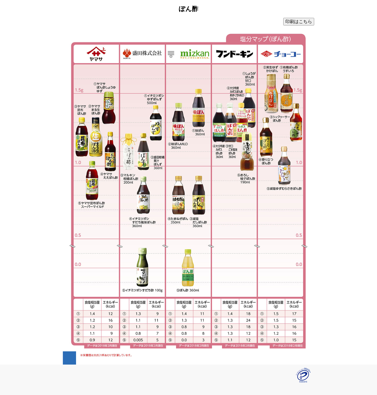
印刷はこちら (298, 21)
